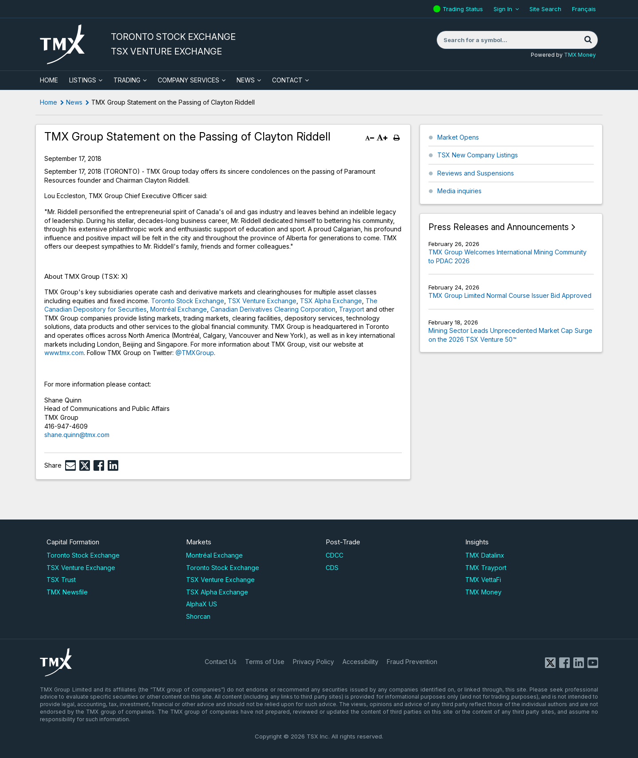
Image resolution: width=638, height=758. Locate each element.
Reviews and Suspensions (475, 173)
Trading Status (464, 9)
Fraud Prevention (412, 661)
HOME (49, 80)
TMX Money (580, 54)
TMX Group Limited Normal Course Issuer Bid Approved (509, 295)
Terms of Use (264, 661)
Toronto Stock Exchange (187, 301)
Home (48, 102)
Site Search (545, 8)
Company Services (188, 80)
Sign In (503, 8)
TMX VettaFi (483, 579)
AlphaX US (201, 604)
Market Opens (458, 137)
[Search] (588, 40)
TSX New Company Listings (477, 155)
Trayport (351, 309)
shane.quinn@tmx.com (76, 434)
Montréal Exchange (178, 309)
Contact (287, 80)
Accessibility (360, 661)
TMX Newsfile (67, 592)
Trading (126, 80)
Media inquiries (459, 191)
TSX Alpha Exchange (331, 301)
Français (584, 8)
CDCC (334, 555)
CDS (332, 567)
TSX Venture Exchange (262, 301)
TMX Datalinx (484, 555)
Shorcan (198, 616)
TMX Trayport (485, 567)
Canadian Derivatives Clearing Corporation (272, 309)
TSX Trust (61, 579)
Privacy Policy (313, 661)
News (246, 80)
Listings (82, 80)
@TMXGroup (194, 352)
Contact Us (221, 661)
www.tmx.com (64, 352)
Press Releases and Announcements (498, 227)
